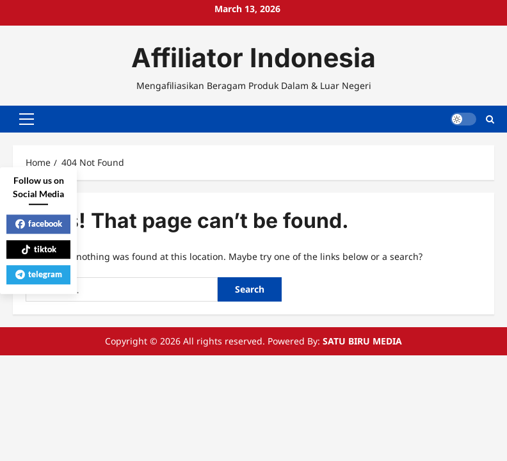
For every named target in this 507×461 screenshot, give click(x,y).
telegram (38, 274)
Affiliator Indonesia (253, 58)
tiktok (38, 249)
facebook (38, 223)
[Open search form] (490, 118)
